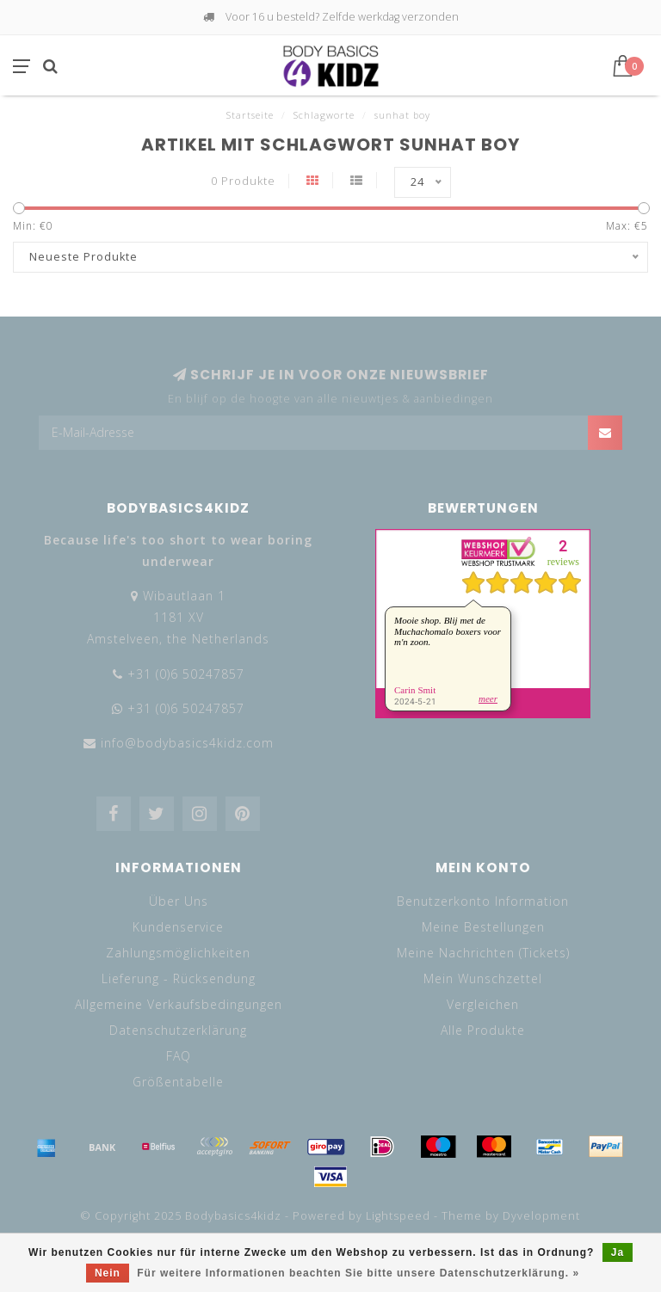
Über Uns (178, 901)
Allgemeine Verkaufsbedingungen (178, 1004)
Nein (107, 1273)
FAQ (178, 1056)
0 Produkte (243, 181)
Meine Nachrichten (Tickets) (483, 952)
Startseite (250, 114)
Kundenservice (178, 927)
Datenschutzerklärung (178, 1030)
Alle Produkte (483, 1030)
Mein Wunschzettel (482, 978)
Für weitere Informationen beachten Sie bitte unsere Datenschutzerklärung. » (358, 1273)
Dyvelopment (541, 1216)
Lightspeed (398, 1216)
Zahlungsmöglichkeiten (178, 952)
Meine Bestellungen (483, 927)
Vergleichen (483, 1004)
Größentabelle (178, 1082)
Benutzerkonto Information (483, 901)
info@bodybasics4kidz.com (187, 743)
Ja (617, 1252)
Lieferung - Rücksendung (179, 978)
